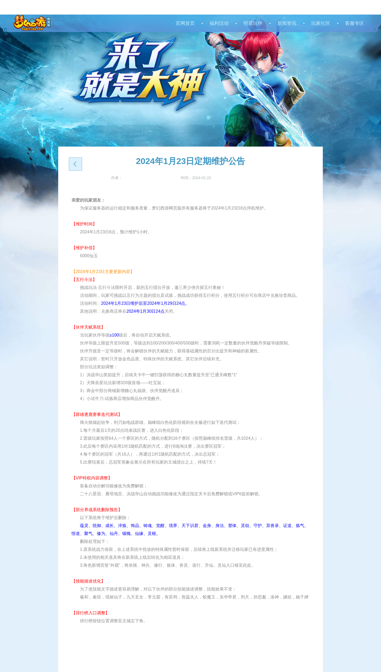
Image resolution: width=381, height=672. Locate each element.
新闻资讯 (286, 23)
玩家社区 (320, 23)
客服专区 (354, 23)
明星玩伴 (252, 23)
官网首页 (185, 23)
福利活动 (219, 23)
